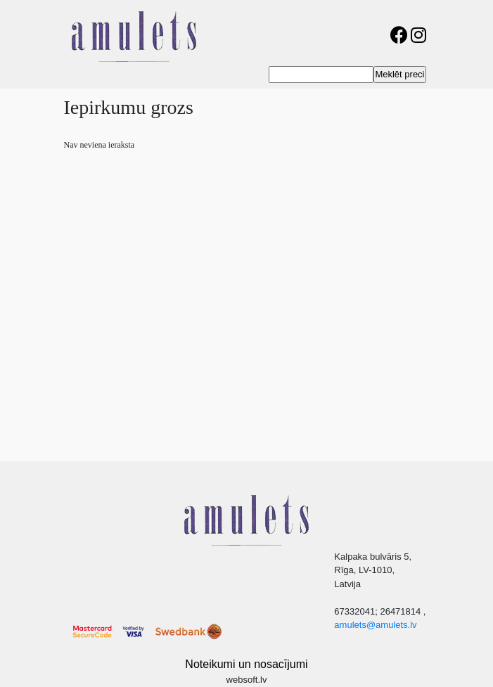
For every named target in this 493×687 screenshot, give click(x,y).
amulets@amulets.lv (375, 624)
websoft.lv (246, 679)
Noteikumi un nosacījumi (246, 664)
